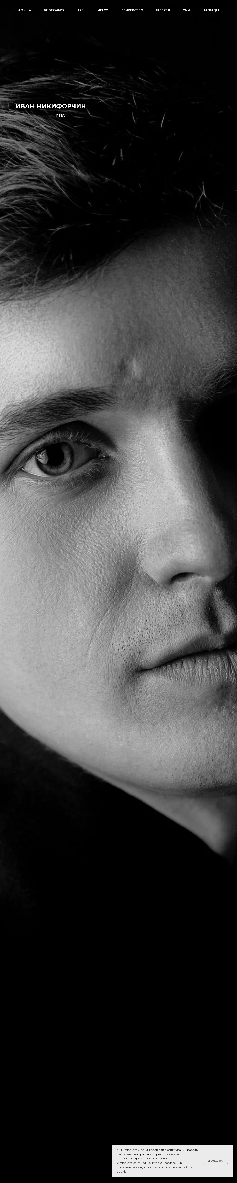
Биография (54, 10)
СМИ (186, 10)
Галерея (163, 10)
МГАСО (102, 10)
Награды (211, 10)
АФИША (24, 10)
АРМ (81, 10)
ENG (60, 116)
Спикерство (132, 10)
